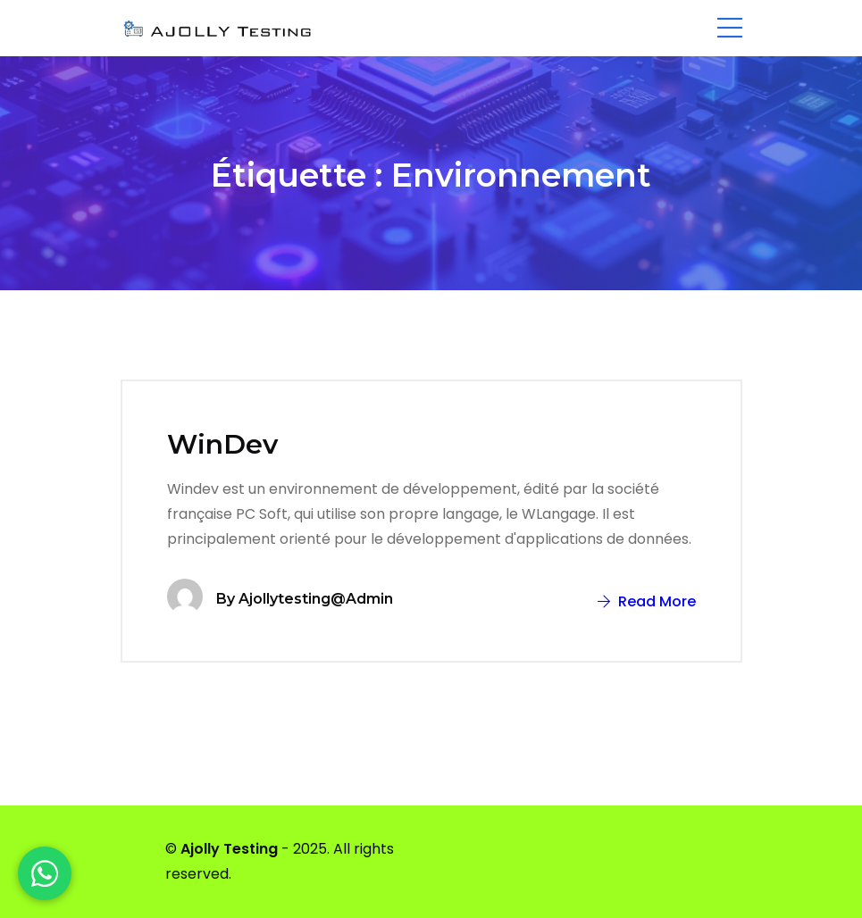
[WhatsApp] (44, 873)
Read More (647, 601)
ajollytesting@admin (316, 598)
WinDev (222, 444)
